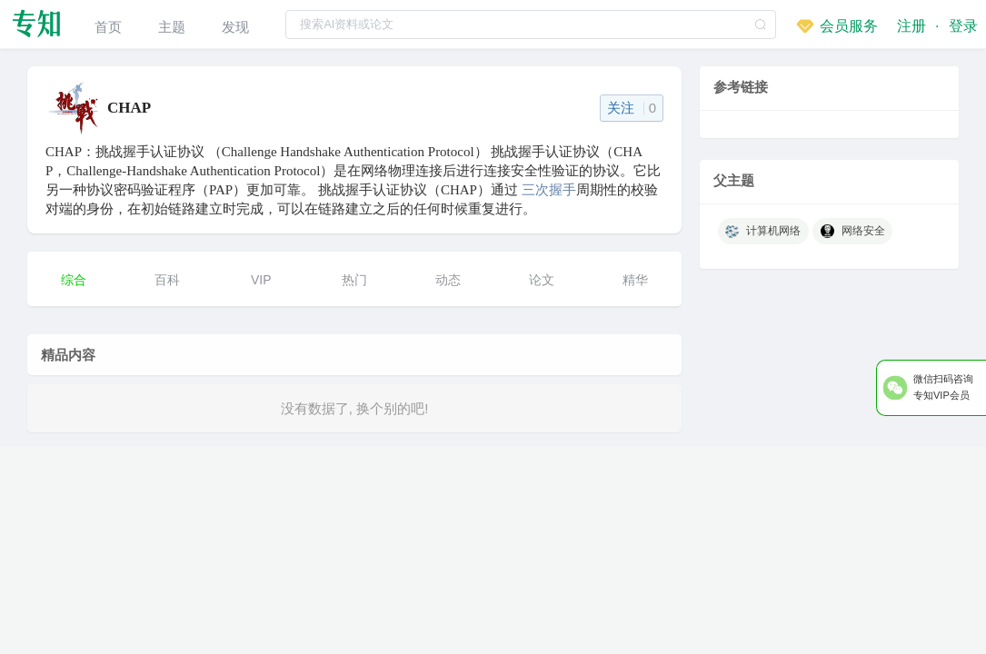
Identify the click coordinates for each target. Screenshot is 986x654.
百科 (167, 279)
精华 (635, 279)
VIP (261, 279)
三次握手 (549, 190)
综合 (73, 279)
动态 (448, 279)
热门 (354, 279)
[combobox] (530, 24)
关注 (632, 107)
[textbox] (530, 24)
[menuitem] (108, 24)
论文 (541, 279)
